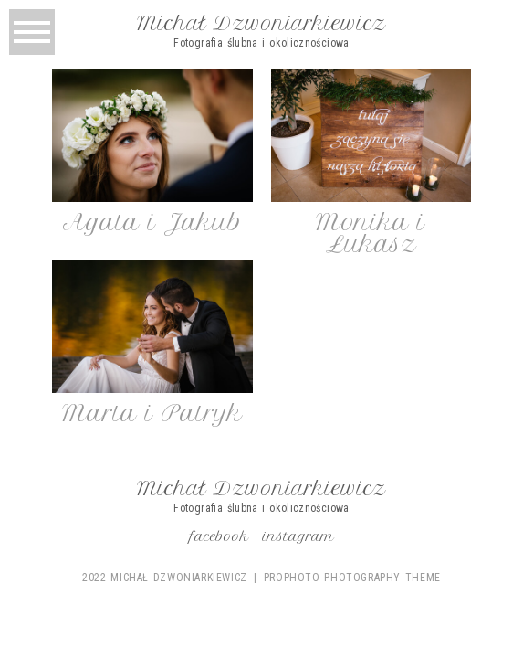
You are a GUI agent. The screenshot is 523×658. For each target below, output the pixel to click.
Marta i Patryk (152, 413)
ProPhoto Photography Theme (352, 577)
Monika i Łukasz (370, 233)
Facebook (219, 536)
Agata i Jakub (152, 222)
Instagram (298, 536)
